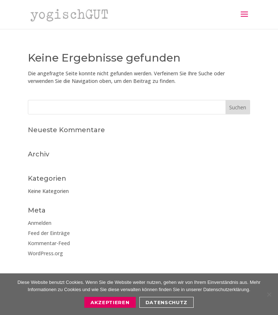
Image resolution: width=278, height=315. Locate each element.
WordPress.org (45, 253)
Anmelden (39, 222)
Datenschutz (167, 302)
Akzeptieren (109, 302)
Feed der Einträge (49, 233)
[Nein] (269, 294)
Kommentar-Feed (49, 243)
